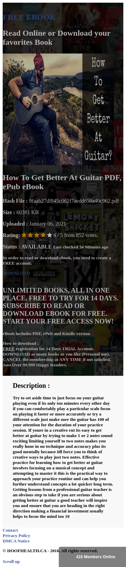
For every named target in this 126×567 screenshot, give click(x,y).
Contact (10, 530)
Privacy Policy (16, 535)
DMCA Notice (16, 540)
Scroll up (11, 561)
